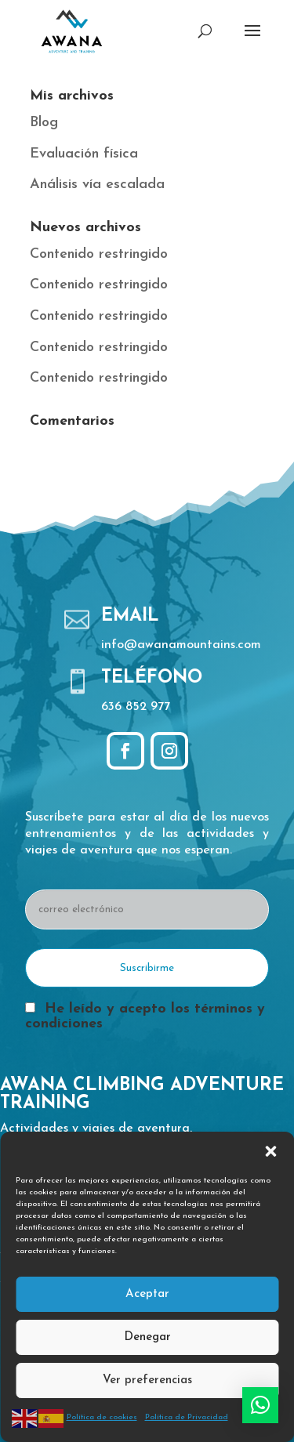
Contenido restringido (99, 254)
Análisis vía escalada (97, 184)
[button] (270, 1151)
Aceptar (147, 1294)
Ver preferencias (147, 1380)
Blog (44, 122)
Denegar (147, 1337)
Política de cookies (102, 1417)
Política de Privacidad (186, 1417)
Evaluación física (84, 154)
